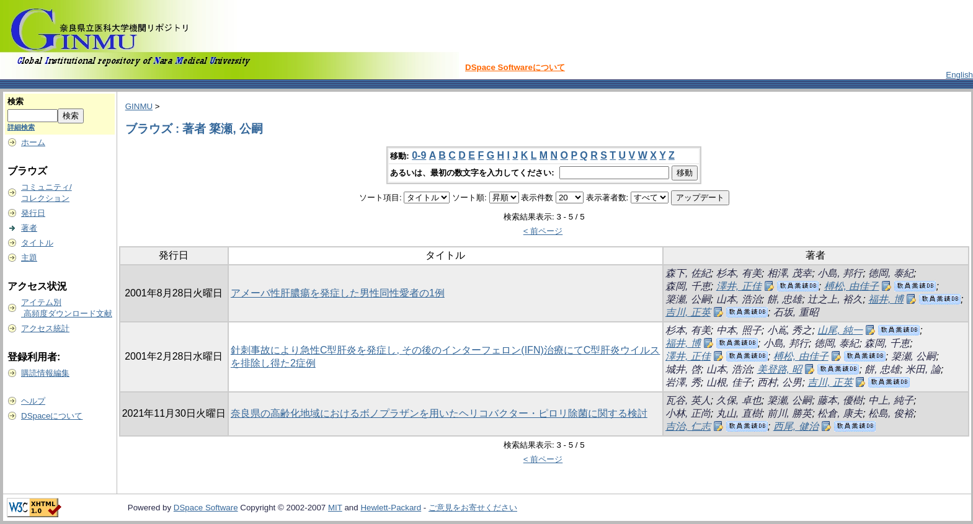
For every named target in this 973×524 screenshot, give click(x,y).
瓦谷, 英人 (688, 400)
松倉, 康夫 (840, 413)
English (959, 74)
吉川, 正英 (688, 312)
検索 (15, 101)
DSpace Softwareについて (515, 67)
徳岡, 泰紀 (890, 273)
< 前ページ (543, 231)
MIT (335, 507)
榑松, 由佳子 (851, 286)
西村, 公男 (779, 382)
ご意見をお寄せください (473, 507)
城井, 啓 (683, 369)
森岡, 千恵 (688, 286)
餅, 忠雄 (784, 299)
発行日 (33, 213)
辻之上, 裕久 (835, 299)
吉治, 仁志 (688, 426)
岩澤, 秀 (683, 382)
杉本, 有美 (739, 273)
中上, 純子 (890, 400)
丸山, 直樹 (739, 413)
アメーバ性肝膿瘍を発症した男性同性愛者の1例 (338, 293)
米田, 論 (923, 369)
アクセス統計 (45, 328)
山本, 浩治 (739, 299)
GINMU (139, 106)
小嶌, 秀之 (789, 330)
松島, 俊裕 (890, 413)
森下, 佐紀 (688, 273)
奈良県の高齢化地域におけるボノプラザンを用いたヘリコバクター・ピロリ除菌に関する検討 (439, 413)
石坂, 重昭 (796, 312)
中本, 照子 (739, 330)
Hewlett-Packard (390, 507)
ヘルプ (33, 401)
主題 (29, 257)
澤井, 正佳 (739, 286)
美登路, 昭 (779, 369)
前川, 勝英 (789, 413)
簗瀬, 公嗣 (688, 299)
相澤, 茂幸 (789, 273)
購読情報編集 (45, 373)
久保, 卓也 (739, 400)
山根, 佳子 (729, 382)
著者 (29, 228)
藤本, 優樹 (840, 400)
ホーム (33, 142)
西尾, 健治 (796, 426)
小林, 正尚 (688, 413)
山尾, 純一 (840, 330)
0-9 (419, 155)
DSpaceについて (51, 415)
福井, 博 (886, 299)
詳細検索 (21, 127)
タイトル (37, 242)
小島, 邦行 (840, 273)
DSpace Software (206, 507)
